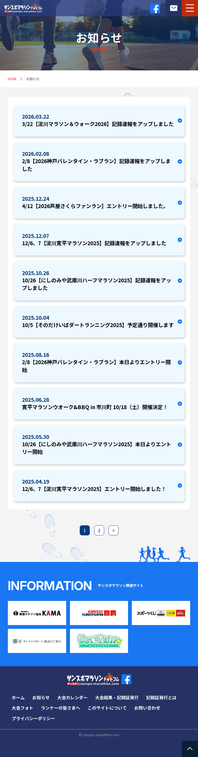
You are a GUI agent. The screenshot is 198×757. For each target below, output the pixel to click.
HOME (12, 78)
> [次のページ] (113, 530)
